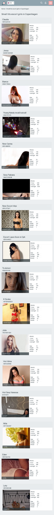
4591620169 (6, 22)
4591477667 (6, 208)
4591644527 (7, 239)
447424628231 (8, 302)
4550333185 (6, 270)
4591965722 (6, 457)
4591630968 (7, 364)
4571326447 (7, 426)
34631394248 (7, 177)
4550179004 (6, 84)
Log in (45, 3)
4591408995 (6, 146)
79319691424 (6, 333)
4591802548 (7, 488)
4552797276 (7, 115)
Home (3, 9)
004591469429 (8, 53)
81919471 (5, 395)
